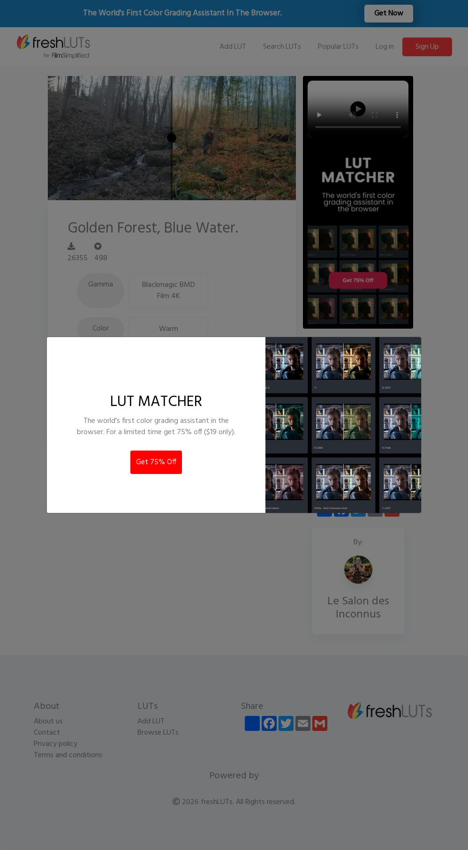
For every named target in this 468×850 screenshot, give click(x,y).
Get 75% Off (156, 462)
